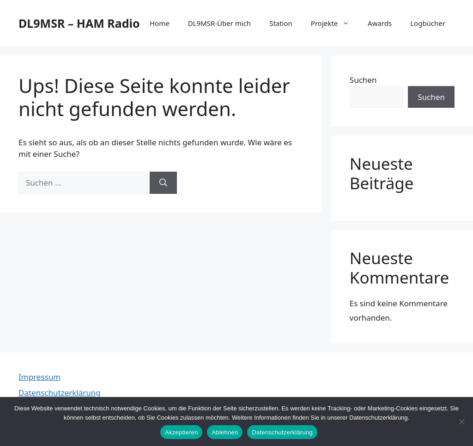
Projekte (334, 23)
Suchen (363, 79)
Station (280, 23)
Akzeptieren (181, 432)
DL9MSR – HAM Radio (79, 23)
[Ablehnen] (461, 421)
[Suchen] (163, 183)
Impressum (39, 377)
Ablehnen (225, 432)
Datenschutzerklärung (59, 392)
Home (160, 23)
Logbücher (427, 23)
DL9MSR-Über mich (219, 23)
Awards (380, 23)
